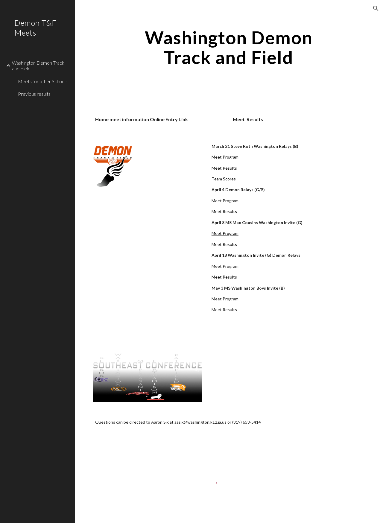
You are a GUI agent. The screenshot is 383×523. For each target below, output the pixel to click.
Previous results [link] (34, 94)
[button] (376, 8)
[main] (228, 47)
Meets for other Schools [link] (43, 81)
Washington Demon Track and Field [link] (38, 65)
